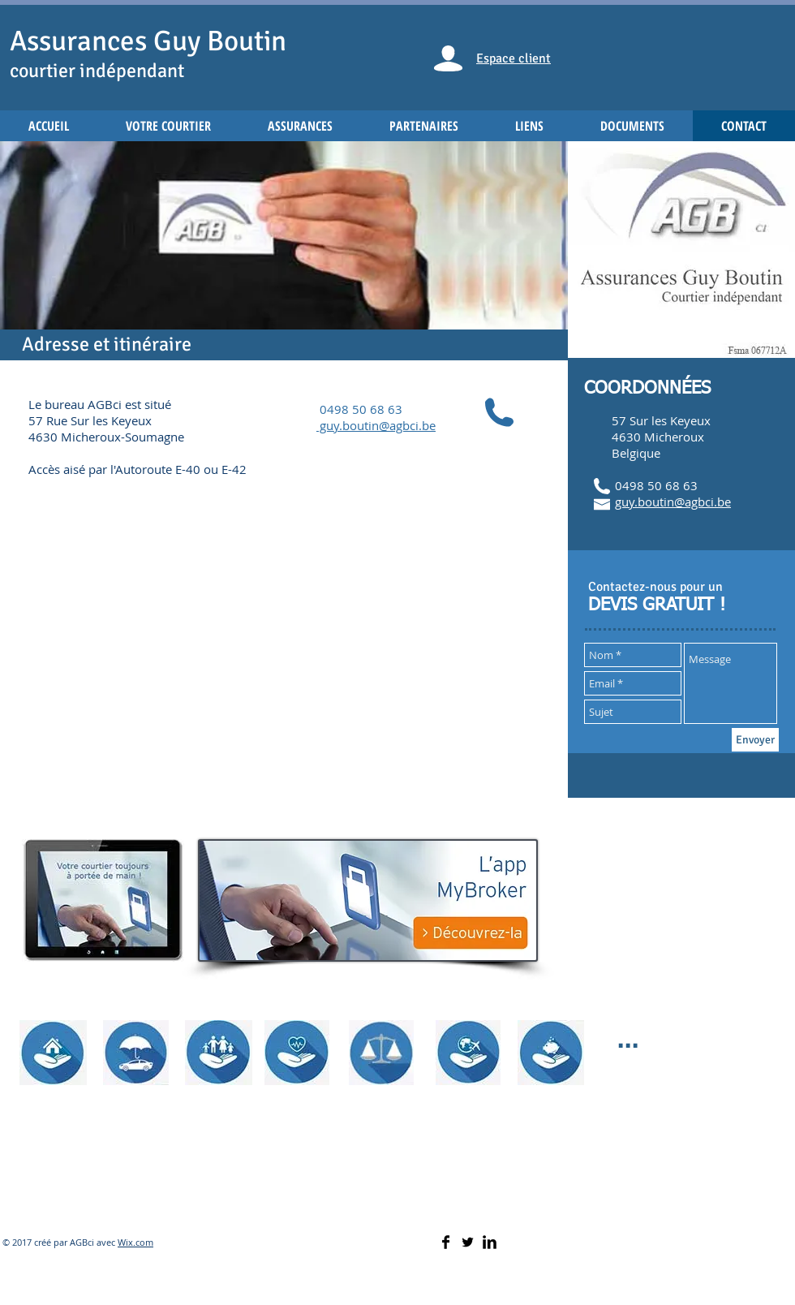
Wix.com (135, 1242)
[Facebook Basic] (446, 1242)
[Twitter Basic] (468, 1242)
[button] (284, 250)
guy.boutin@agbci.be (673, 501)
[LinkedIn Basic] (489, 1242)
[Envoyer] (755, 740)
